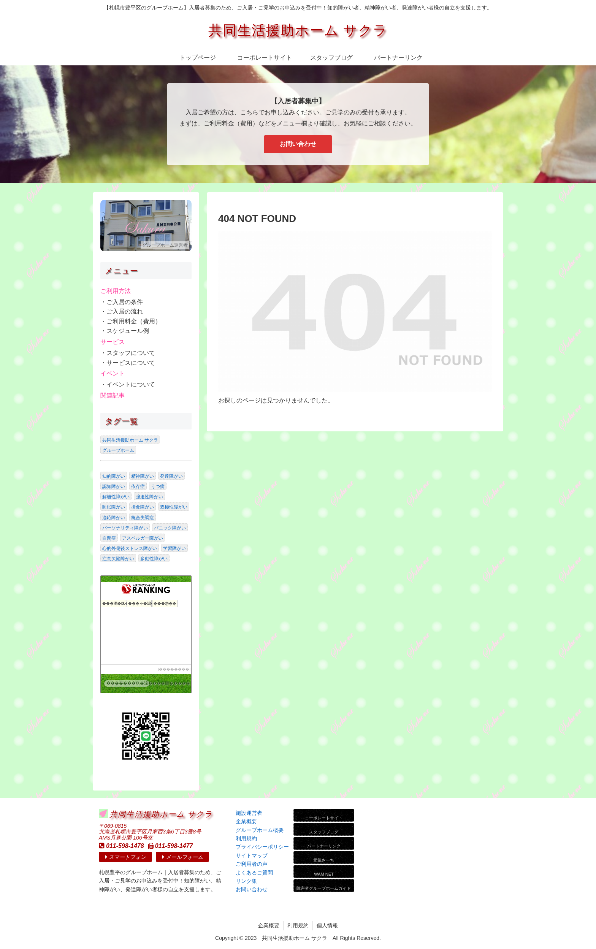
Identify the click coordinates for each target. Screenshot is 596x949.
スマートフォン (125, 857)
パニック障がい (170, 528)
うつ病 (158, 486)
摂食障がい (142, 507)
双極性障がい (173, 507)
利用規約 (298, 925)
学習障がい (174, 548)
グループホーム (118, 450)
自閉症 (109, 538)
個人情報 (327, 925)
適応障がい (113, 517)
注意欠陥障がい (118, 558)
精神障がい (142, 476)
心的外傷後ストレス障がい (129, 548)
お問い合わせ (298, 144)
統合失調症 (142, 517)
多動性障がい (154, 558)
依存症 (138, 486)
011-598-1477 (170, 846)
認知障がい (113, 486)
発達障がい (171, 476)
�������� (174, 669)
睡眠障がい (113, 507)
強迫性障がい (149, 496)
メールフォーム (182, 857)
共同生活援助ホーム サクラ (130, 440)
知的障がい (113, 476)
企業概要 (268, 925)
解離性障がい (116, 496)
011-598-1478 (121, 845)
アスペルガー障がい (142, 538)
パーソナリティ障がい (125, 528)
